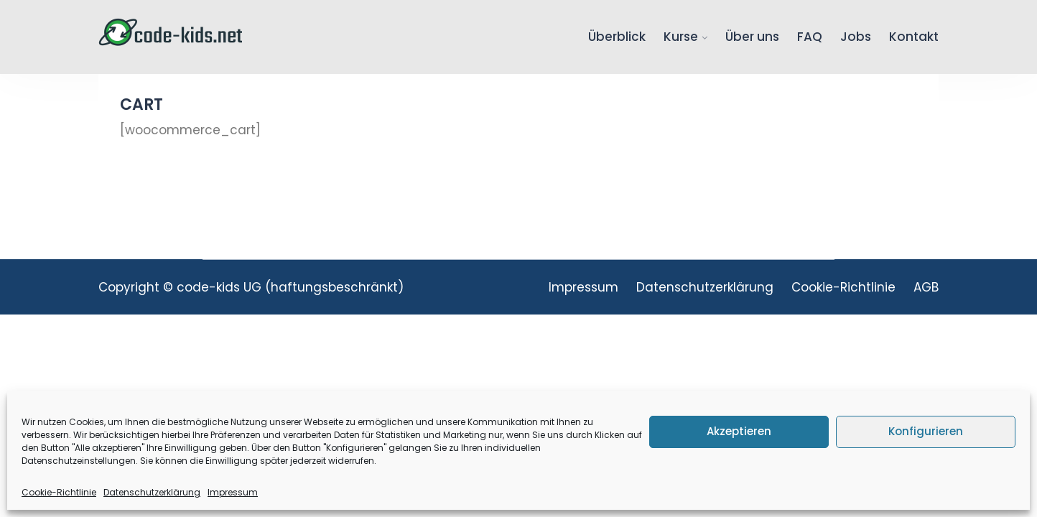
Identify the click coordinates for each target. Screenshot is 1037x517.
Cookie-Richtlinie (59, 492)
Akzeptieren (739, 431)
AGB (926, 287)
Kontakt (914, 36)
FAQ (809, 36)
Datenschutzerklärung (151, 492)
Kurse (681, 36)
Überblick (617, 36)
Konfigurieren (925, 431)
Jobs (855, 36)
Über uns (752, 36)
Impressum (233, 492)
